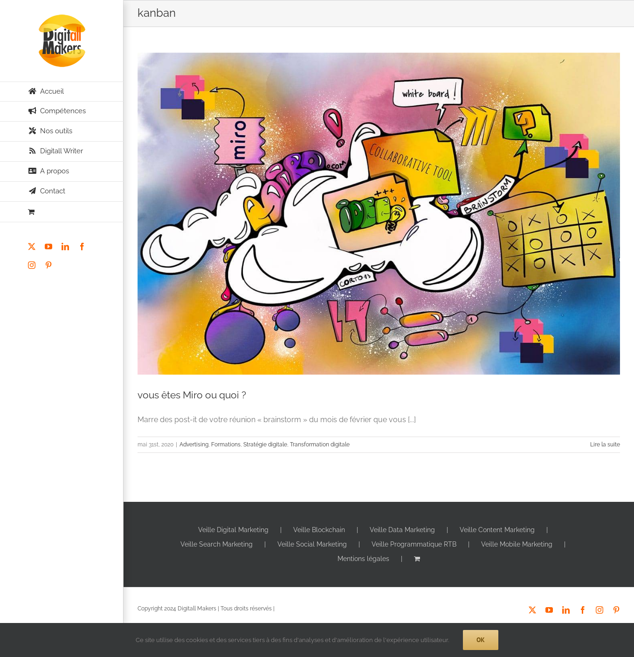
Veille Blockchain (319, 530)
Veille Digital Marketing (233, 530)
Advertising (193, 444)
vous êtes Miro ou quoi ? (192, 395)
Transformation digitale (320, 444)
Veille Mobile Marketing (516, 544)
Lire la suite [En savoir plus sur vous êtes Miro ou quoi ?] (605, 444)
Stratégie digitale (265, 444)
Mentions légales (363, 558)
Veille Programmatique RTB (414, 544)
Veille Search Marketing (216, 544)
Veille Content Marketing (497, 530)
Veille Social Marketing (312, 544)
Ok (480, 640)
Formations (226, 444)
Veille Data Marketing (402, 530)
